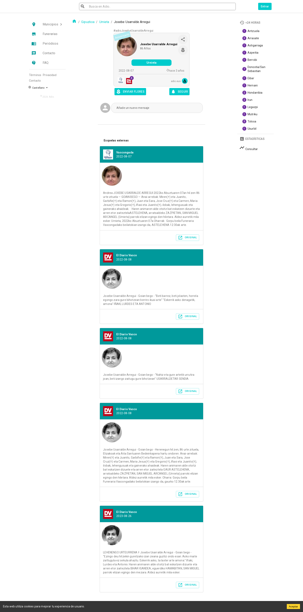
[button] (47, 24)
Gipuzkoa (87, 22)
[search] (100, 6)
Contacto (35, 80)
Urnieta (104, 22)
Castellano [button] (36, 87)
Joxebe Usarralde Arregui (159, 44)
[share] (183, 39)
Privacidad (49, 75)
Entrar (265, 6)
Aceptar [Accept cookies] (293, 606)
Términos (35, 75)
